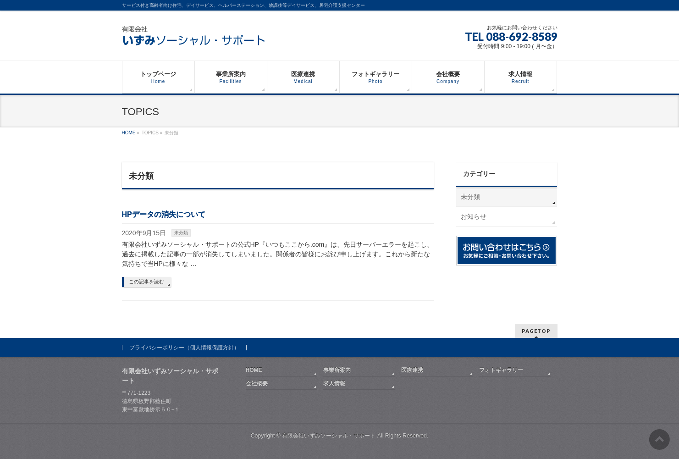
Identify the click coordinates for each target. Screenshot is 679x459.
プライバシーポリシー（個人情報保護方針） (184, 347)
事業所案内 (337, 370)
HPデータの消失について (163, 214)
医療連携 (412, 370)
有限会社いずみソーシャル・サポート (328, 435)
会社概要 (257, 383)
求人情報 (334, 383)
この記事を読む (146, 281)
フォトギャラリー (501, 370)
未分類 (181, 232)
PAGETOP (536, 331)
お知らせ (473, 216)
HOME (254, 370)
